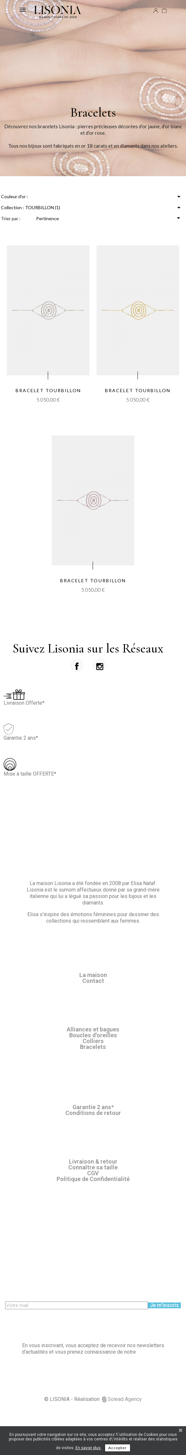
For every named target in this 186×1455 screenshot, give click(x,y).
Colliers (93, 1041)
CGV (93, 1173)
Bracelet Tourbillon (48, 390)
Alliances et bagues (93, 1029)
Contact (93, 980)
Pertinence (109, 218)
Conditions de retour (93, 1112)
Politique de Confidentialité (93, 1179)
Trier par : (10, 218)
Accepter (117, 1447)
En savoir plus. (88, 1448)
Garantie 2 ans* (93, 1107)
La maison (93, 975)
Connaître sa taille (93, 1167)
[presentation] (54, 1322)
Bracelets (93, 1046)
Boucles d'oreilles (93, 1035)
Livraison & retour (93, 1161)
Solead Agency (125, 1399)
